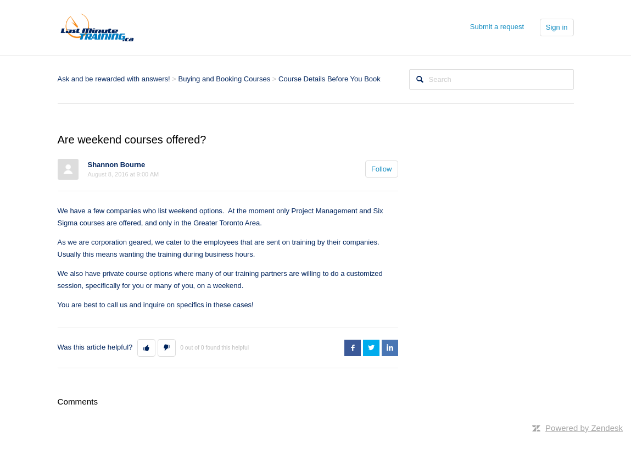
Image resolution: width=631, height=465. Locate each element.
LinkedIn (390, 348)
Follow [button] (381, 169)
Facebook (352, 348)
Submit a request (497, 27)
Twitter (371, 348)
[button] (146, 348)
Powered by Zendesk (584, 428)
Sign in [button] (557, 27)
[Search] (491, 79)
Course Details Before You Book (329, 79)
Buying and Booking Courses (224, 79)
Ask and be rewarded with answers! (114, 79)
